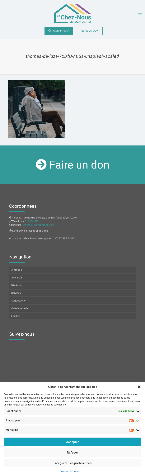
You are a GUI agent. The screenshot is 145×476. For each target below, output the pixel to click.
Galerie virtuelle (19, 308)
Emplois (15, 316)
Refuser (72, 452)
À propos (16, 269)
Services (16, 293)
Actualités (16, 277)
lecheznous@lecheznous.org (38, 224)
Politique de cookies (70, 471)
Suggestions (18, 300)
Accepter (72, 442)
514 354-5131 (32, 221)
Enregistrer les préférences (72, 463)
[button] (139, 387)
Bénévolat (16, 285)
